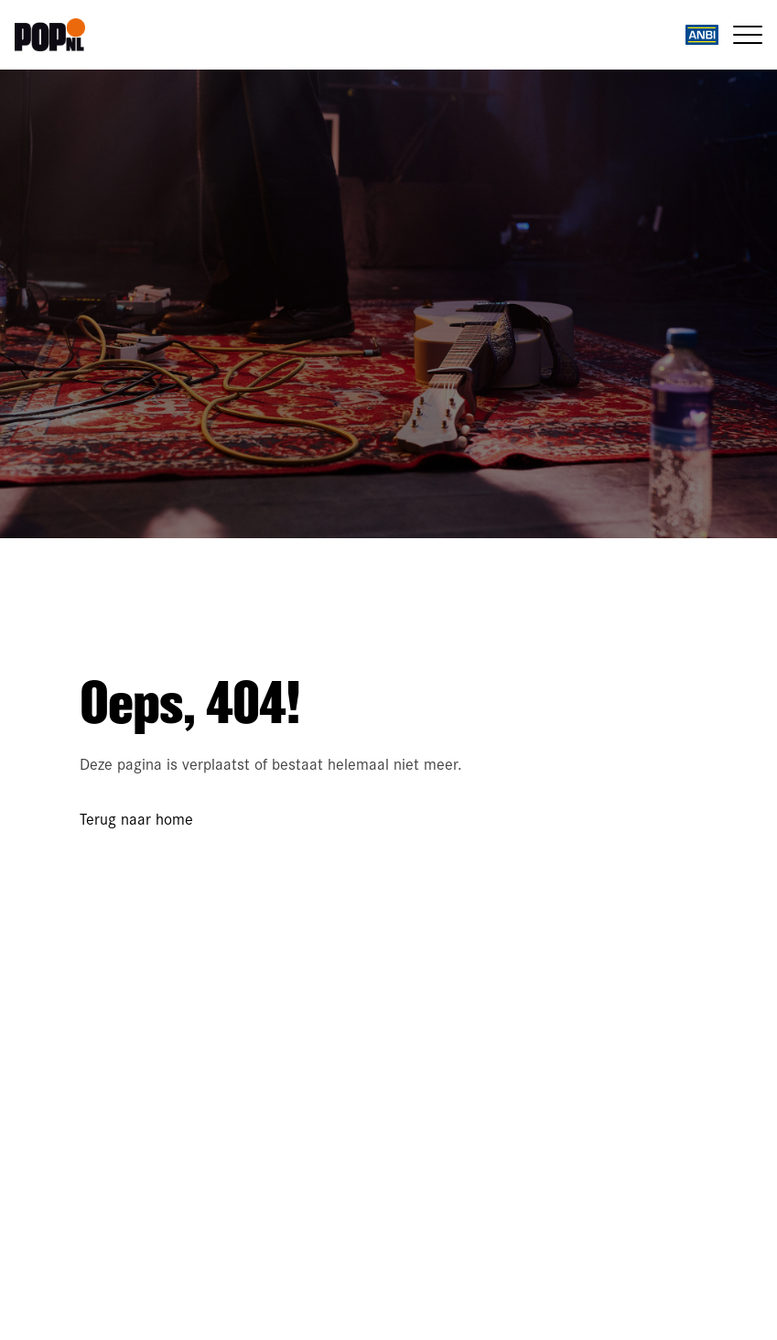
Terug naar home (136, 818)
